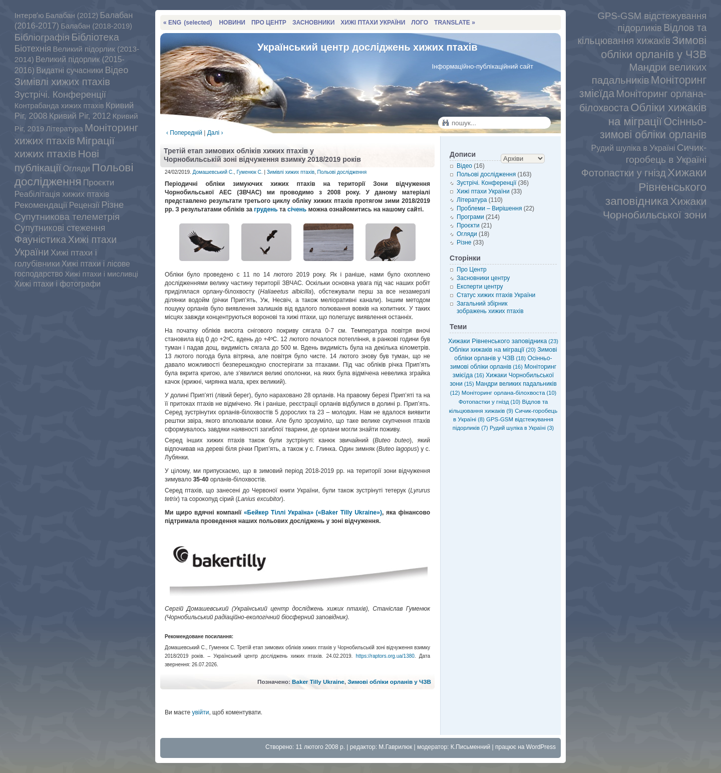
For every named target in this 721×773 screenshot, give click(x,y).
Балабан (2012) (72, 16)
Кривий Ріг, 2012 (80, 115)
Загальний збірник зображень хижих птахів (490, 307)
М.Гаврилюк (395, 746)
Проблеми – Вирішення (489, 208)
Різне (112, 204)
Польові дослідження (74, 174)
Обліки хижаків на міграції (493, 349)
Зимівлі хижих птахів (62, 81)
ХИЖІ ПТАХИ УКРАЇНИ (372, 22)
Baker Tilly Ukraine (318, 681)
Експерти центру (480, 286)
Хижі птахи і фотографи (58, 284)
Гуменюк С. (249, 172)
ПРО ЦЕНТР (268, 22)
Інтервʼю (29, 15)
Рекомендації (41, 205)
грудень (265, 209)
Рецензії (84, 204)
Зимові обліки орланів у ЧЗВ (389, 681)
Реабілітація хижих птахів (62, 193)
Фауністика (41, 239)
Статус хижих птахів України (496, 295)
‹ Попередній (184, 132)
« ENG (187, 22)
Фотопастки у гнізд (623, 172)
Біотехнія (33, 49)
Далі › (215, 132)
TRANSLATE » (454, 22)
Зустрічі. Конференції (60, 94)
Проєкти (98, 182)
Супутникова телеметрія (67, 216)
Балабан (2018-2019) (96, 26)
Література (64, 129)
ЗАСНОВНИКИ (313, 22)
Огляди (76, 168)
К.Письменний (471, 746)
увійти (200, 712)
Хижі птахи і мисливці (101, 274)
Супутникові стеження (60, 228)
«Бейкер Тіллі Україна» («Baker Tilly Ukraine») (313, 512)
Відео (116, 70)
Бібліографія (42, 37)
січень (296, 209)
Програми (470, 216)
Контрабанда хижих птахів (59, 106)
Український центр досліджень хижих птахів (367, 47)
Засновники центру (483, 278)
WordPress (541, 746)
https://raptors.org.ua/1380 (385, 656)
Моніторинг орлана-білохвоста (509, 392)
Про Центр (472, 269)
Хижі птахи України (483, 191)
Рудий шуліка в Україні (633, 148)
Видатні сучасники (69, 70)
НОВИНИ (232, 22)
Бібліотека (95, 37)
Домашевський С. (213, 172)
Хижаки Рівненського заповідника (655, 186)
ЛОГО (419, 22)
